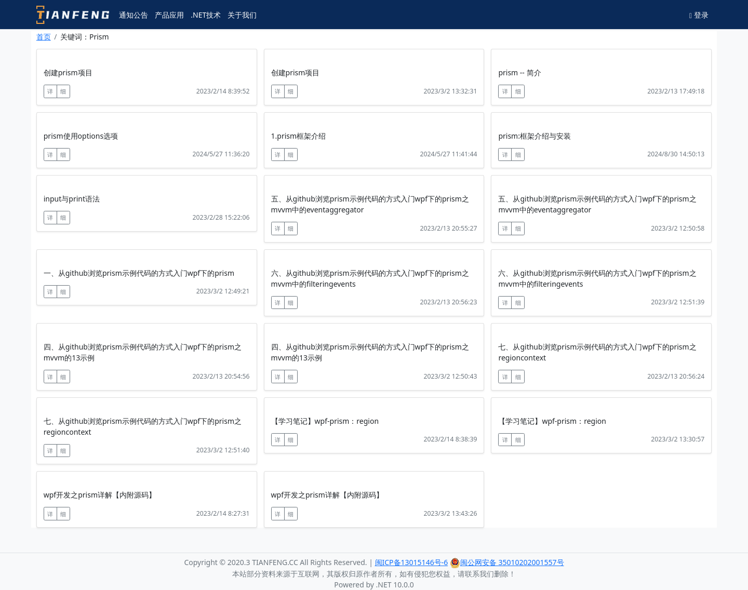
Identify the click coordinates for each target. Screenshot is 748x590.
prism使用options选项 (81, 136)
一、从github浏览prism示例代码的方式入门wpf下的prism (139, 273)
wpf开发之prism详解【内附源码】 (100, 495)
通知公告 (133, 15)
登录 (699, 15)
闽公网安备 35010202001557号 (507, 562)
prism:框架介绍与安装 (534, 136)
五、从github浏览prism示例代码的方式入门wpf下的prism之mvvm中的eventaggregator (370, 204)
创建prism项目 (68, 72)
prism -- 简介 (519, 72)
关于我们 (242, 15)
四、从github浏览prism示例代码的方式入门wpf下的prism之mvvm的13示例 (143, 352)
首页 (43, 37)
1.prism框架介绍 (298, 136)
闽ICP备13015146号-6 (411, 562)
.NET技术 (206, 15)
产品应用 (169, 15)
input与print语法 (72, 199)
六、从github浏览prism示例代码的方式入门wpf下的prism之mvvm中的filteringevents (370, 278)
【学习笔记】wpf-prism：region (325, 421)
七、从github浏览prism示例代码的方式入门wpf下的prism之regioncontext (597, 352)
